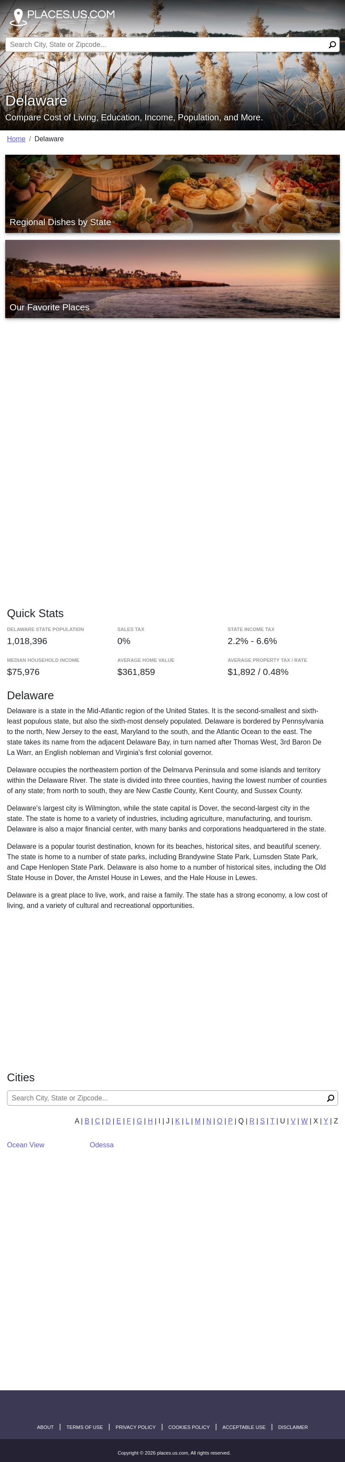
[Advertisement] (172, 382)
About (45, 1427)
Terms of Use (85, 1427)
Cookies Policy (189, 1427)
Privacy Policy (136, 1427)
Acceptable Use (243, 1427)
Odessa (102, 1145)
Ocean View (25, 1145)
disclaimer (293, 1427)
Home (16, 139)
